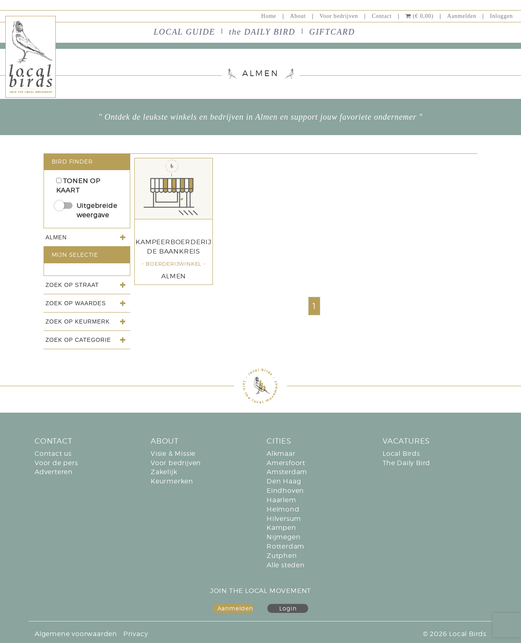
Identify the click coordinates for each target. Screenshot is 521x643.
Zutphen (282, 556)
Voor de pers (56, 463)
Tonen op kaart (78, 185)
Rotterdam (285, 546)
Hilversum (284, 519)
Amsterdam (287, 472)
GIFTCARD (332, 31)
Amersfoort (286, 463)
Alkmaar (281, 453)
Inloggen (501, 16)
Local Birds (401, 453)
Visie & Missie (173, 453)
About (298, 16)
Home (268, 16)
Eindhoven (285, 490)
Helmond (283, 509)
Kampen (281, 527)
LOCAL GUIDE (184, 31)
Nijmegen (283, 537)
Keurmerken (172, 481)
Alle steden (286, 565)
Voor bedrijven (339, 16)
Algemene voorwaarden (76, 634)
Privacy (135, 634)
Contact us (53, 453)
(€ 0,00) (419, 16)
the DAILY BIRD (262, 31)
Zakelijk (164, 472)
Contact (382, 16)
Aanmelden (461, 16)
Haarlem (281, 500)
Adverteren (54, 472)
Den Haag (284, 481)
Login (287, 608)
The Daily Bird (406, 463)
